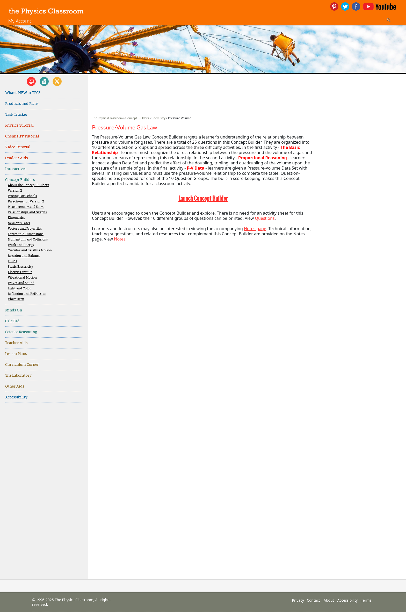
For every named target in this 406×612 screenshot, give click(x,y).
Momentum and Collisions (28, 239)
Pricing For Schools (22, 196)
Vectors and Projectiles (25, 228)
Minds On (13, 310)
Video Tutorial (17, 147)
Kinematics (16, 218)
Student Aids (16, 158)
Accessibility (16, 397)
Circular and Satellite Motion (30, 250)
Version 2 (15, 190)
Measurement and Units (26, 207)
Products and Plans (22, 103)
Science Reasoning (21, 332)
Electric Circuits (20, 272)
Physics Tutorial (19, 125)
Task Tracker (16, 114)
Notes (119, 239)
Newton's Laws (19, 223)
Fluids (12, 261)
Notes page (255, 228)
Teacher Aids (16, 343)
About (329, 600)
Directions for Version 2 (26, 201)
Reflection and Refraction (27, 294)
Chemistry (16, 299)
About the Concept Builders (28, 185)
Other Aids (14, 386)
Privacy (298, 600)
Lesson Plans (16, 354)
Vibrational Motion (22, 277)
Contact (313, 600)
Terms (366, 600)
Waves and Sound (21, 283)
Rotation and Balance (24, 256)
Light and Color (19, 288)
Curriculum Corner (22, 364)
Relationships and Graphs (27, 212)
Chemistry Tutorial (22, 136)
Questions (265, 218)
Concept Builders (20, 180)
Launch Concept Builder (203, 198)
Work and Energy (21, 245)
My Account (19, 21)
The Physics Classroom (107, 118)
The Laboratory (18, 375)
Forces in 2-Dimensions (26, 234)
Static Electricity (20, 266)
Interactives (15, 169)
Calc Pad (12, 321)
